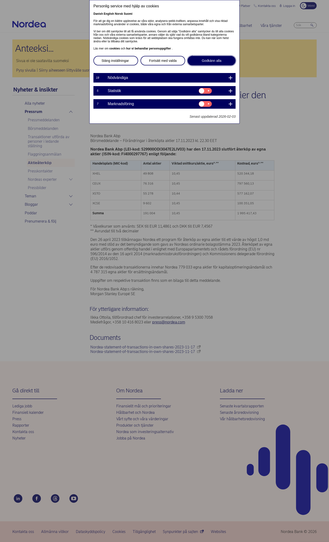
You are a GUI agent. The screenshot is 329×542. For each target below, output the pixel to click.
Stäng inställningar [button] (115, 61)
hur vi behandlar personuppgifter (149, 48)
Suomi (128, 13)
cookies (115, 48)
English (109, 13)
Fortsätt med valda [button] (163, 61)
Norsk (119, 13)
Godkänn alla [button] (212, 61)
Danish (98, 13)
